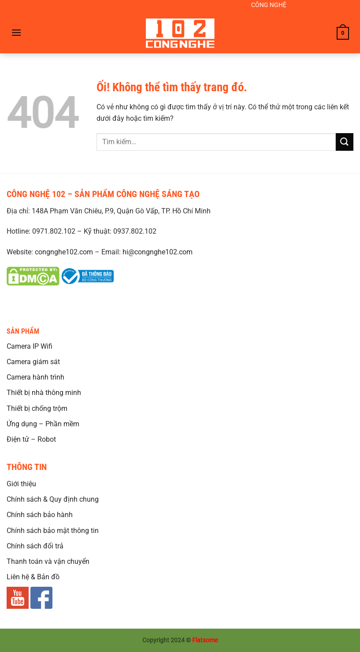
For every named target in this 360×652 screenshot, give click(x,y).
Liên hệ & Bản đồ (33, 577)
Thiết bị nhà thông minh (44, 392)
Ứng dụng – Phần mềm (43, 424)
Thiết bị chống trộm (37, 408)
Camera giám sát (33, 362)
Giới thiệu (21, 484)
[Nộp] (344, 141)
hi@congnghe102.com (157, 252)
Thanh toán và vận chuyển (48, 561)
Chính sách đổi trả (35, 546)
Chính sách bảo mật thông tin (53, 530)
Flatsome (205, 640)
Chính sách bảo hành (40, 514)
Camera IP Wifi (29, 346)
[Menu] (16, 32)
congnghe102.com (64, 252)
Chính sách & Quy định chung (53, 499)
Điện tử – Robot (31, 439)
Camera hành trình (35, 377)
